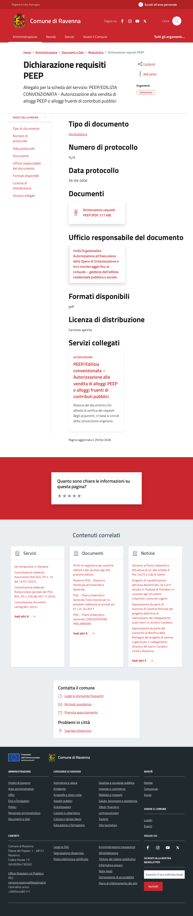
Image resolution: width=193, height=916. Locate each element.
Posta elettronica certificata (71, 859)
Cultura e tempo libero (67, 819)
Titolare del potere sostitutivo (117, 859)
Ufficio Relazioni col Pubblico (26, 873)
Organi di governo (19, 782)
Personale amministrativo (24, 813)
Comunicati (151, 788)
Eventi (148, 826)
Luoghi (148, 820)
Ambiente (60, 788)
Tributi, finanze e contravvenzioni (109, 810)
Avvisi (147, 795)
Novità (51, 36)
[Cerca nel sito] (176, 20)
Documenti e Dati (19, 819)
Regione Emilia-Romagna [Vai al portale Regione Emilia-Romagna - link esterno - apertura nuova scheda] (26, 4)
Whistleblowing (108, 853)
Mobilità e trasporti (110, 795)
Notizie (148, 782)
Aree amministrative (21, 788)
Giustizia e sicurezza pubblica (116, 782)
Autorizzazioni (62, 807)
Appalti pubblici (63, 801)
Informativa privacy (111, 865)
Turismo (103, 819)
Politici (12, 807)
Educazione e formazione (69, 825)
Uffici (11, 795)
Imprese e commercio (112, 788)
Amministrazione (25, 36)
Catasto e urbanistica (67, 813)
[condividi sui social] (146, 64)
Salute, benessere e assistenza (118, 801)
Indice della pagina (30, 117)
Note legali (105, 871)
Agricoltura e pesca (65, 782)
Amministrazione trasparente (117, 847)
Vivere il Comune (95, 36)
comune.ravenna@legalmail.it (27, 882)
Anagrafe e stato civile (68, 795)
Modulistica (78, 134)
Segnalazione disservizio (69, 853)
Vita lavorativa (108, 825)
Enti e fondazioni (18, 801)
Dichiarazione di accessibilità (116, 877)
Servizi (69, 36)
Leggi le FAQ (61, 847)
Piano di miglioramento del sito (118, 883)
